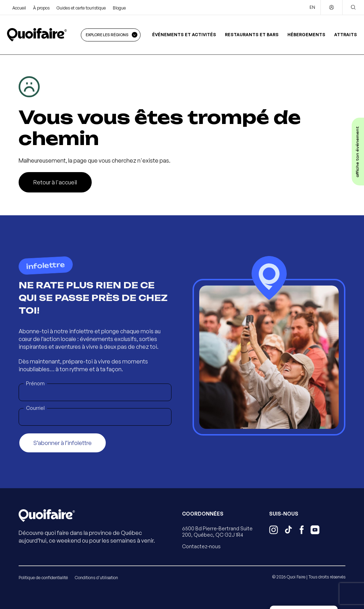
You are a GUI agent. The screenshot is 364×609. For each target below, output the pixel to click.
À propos (41, 8)
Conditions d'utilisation (96, 577)
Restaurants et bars (252, 34)
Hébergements (306, 34)
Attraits (345, 34)
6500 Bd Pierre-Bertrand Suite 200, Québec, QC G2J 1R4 (217, 531)
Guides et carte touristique (81, 8)
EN (312, 7)
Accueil (19, 8)
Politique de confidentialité (43, 577)
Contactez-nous (201, 546)
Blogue (119, 8)
